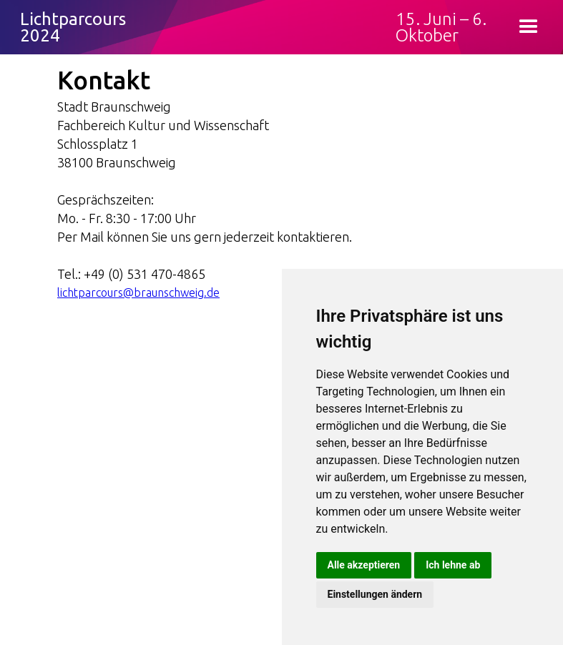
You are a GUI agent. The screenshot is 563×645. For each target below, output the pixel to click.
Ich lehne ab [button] (453, 565)
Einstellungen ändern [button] (375, 594)
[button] (528, 27)
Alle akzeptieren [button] (364, 565)
